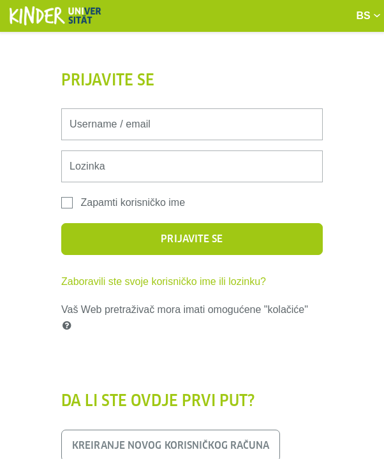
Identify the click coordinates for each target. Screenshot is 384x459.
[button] (69, 325)
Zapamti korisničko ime (132, 202)
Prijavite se (192, 239)
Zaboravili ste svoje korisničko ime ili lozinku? (163, 281)
